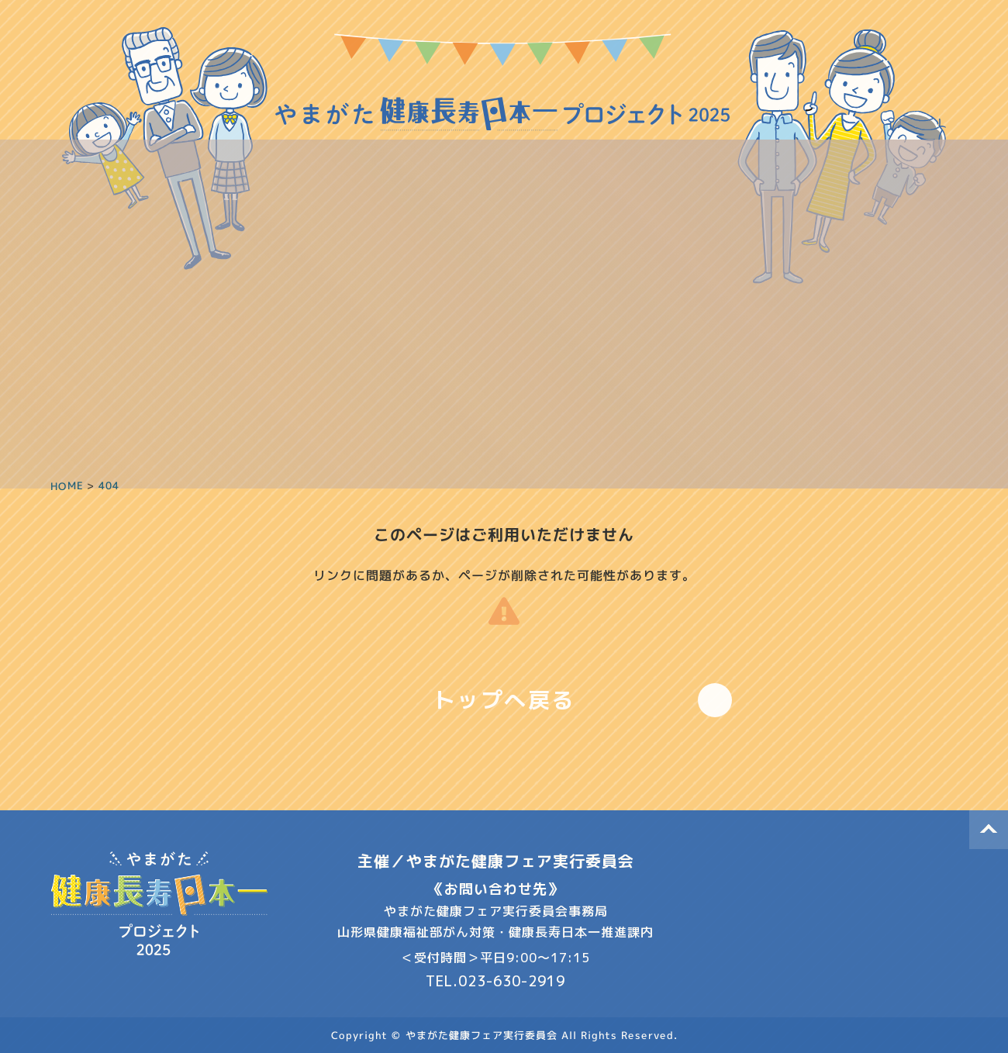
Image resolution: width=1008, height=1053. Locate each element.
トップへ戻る (504, 700)
